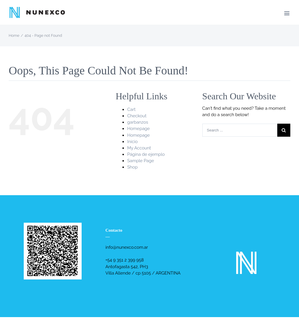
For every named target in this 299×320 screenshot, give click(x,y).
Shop (132, 167)
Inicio (132, 141)
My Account (139, 148)
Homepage (138, 128)
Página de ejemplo (146, 154)
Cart (131, 109)
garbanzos (137, 122)
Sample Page (140, 160)
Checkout (136, 115)
